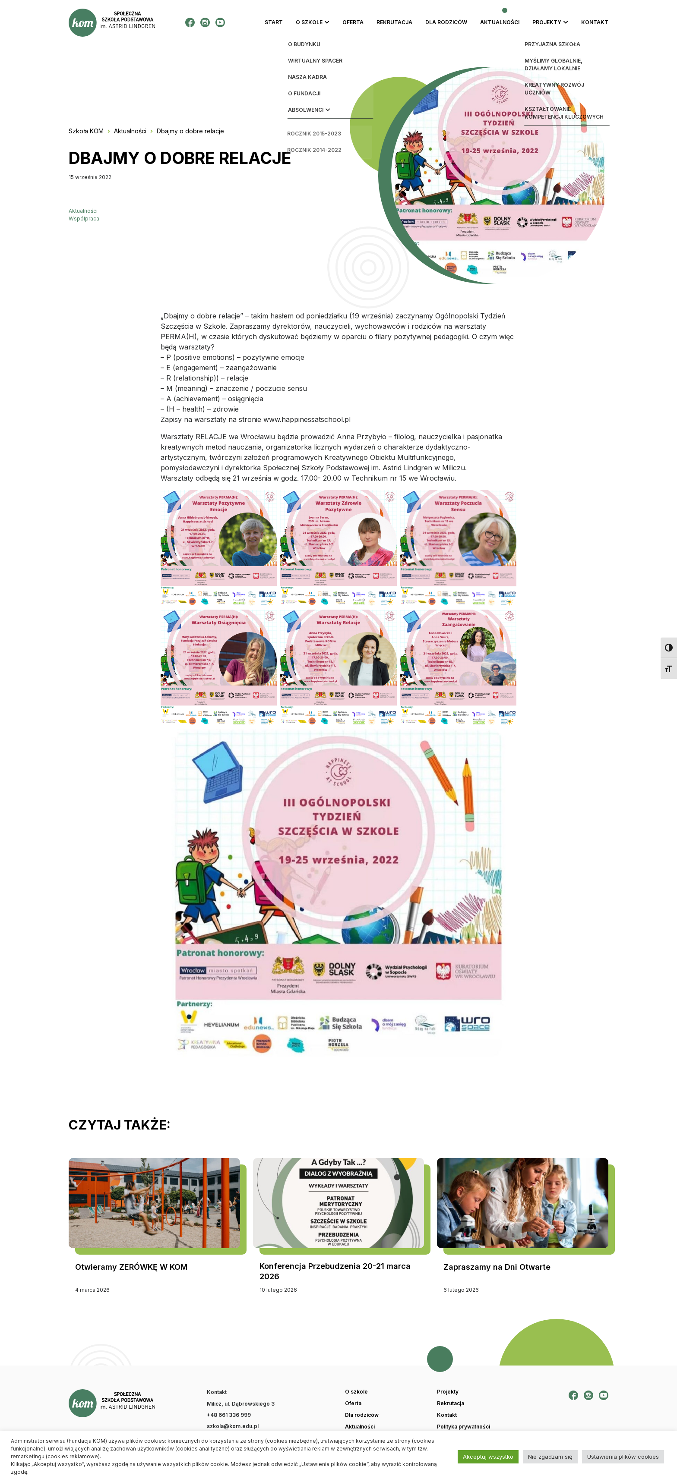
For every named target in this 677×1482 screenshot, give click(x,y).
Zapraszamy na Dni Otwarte (496, 1266)
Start (274, 22)
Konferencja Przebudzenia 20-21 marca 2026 (335, 1271)
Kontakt (594, 22)
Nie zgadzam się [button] (550, 1456)
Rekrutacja (394, 22)
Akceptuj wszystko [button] (488, 1456)
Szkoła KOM (86, 131)
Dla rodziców (446, 22)
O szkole (309, 22)
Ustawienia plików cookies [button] (623, 1456)
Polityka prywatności (463, 1426)
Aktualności (499, 22)
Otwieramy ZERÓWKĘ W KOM (131, 1266)
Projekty (546, 22)
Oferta (353, 22)
